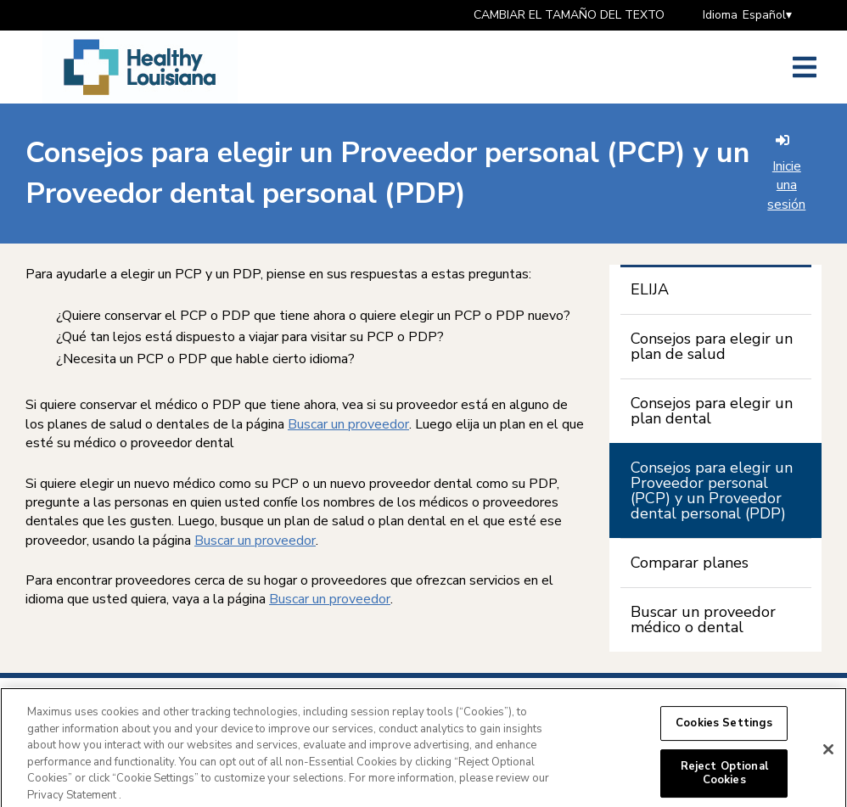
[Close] (828, 754)
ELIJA (650, 289)
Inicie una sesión (786, 173)
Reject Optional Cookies (724, 779)
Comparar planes (690, 562)
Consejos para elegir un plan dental (712, 411)
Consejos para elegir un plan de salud (712, 346)
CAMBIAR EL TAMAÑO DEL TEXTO (569, 15)
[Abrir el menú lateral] (805, 67)
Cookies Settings (724, 728)
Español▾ (767, 15)
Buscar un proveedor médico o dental (703, 619)
